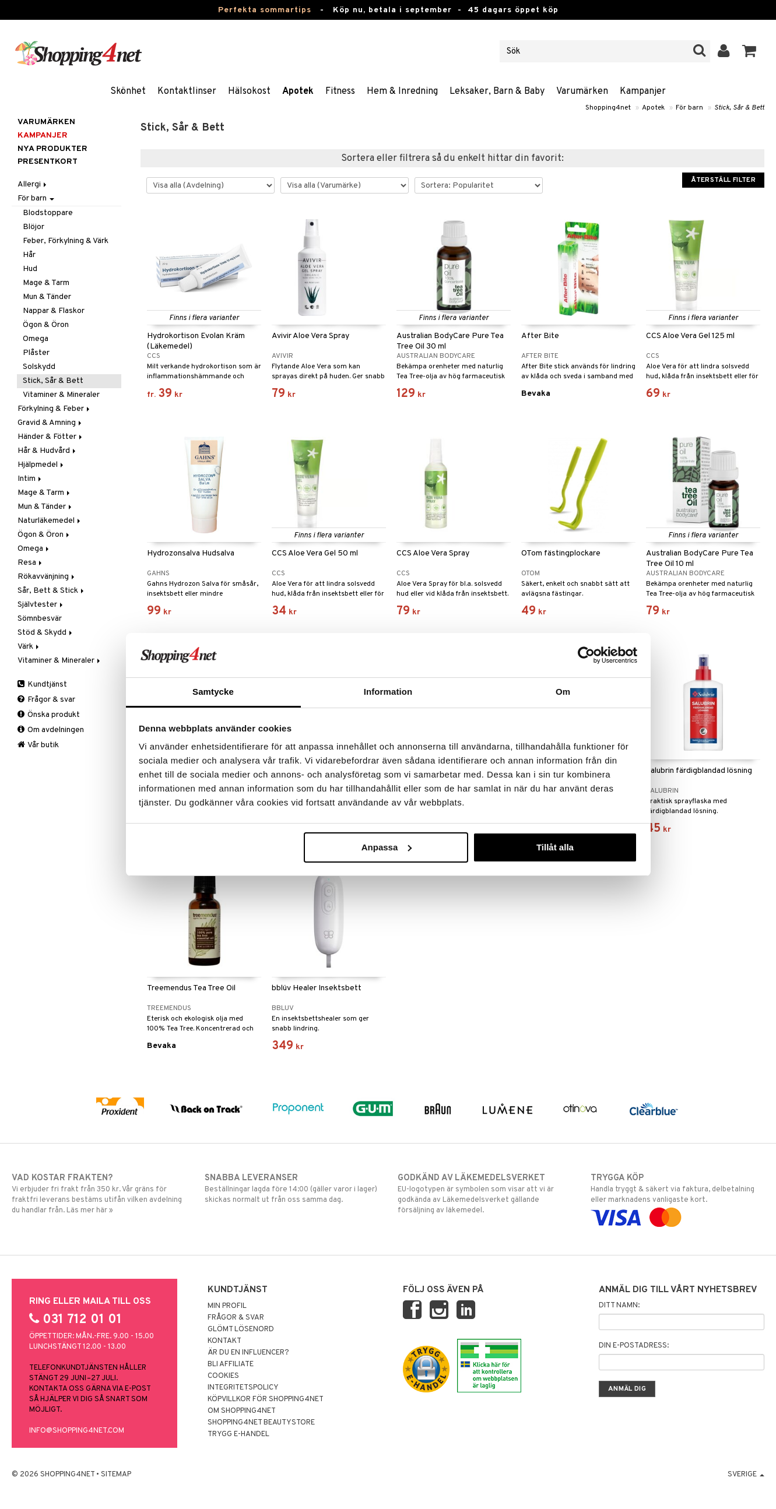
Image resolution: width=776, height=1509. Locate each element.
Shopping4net (608, 107)
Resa (30, 563)
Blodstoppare (48, 213)
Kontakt (224, 1341)
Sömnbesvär (39, 619)
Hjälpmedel (41, 465)
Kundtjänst (42, 685)
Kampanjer (643, 91)
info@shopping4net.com (76, 1431)
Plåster (36, 353)
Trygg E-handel (238, 1434)
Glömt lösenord (241, 1329)
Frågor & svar (46, 700)
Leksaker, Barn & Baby (497, 91)
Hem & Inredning (402, 91)
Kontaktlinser (186, 91)
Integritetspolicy (243, 1387)
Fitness (340, 91)
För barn (689, 107)
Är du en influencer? (248, 1352)
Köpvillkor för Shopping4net (266, 1399)
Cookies (223, 1376)
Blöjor (33, 227)
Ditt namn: (619, 1305)
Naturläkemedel (49, 521)
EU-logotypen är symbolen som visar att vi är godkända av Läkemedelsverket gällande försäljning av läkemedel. (484, 1193)
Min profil (227, 1306)
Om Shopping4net (242, 1411)
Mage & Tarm (46, 283)
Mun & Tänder (47, 297)
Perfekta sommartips (264, 10)
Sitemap (116, 1474)
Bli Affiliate (231, 1364)
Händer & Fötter (50, 437)
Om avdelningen (50, 730)
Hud (30, 269)
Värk (29, 647)
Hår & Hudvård (47, 451)
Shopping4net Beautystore (261, 1422)
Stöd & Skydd (45, 633)
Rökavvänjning (46, 577)
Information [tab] (388, 692)
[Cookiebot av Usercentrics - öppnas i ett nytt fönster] (586, 655)
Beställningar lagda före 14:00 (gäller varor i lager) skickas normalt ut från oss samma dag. (291, 1188)
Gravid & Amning (50, 423)
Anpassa (386, 847)
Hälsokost (249, 91)
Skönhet (128, 91)
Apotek (298, 91)
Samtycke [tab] (213, 692)
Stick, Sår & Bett (739, 107)
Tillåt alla (555, 847)
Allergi (32, 184)
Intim (30, 479)
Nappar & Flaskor (54, 311)
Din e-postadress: (634, 1345)
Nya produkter (52, 149)
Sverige (746, 1474)
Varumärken (582, 91)
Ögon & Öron (46, 325)
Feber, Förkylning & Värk (65, 241)
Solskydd (39, 367)
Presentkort (47, 162)
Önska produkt (48, 715)
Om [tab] (563, 692)
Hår (29, 255)
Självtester (41, 605)
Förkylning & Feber (54, 409)
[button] (749, 51)
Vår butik (38, 745)
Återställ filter (723, 180)
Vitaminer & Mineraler (61, 395)
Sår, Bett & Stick (51, 591)
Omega (35, 339)
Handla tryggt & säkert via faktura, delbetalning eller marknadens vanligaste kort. (677, 1197)
